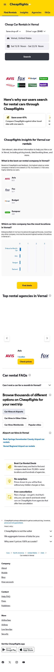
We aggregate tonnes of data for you (28, 536)
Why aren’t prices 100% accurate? (28, 541)
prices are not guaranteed (13, 523)
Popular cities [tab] (35, 425)
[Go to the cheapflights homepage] (20, 4)
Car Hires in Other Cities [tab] (15, 418)
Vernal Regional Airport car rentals (19, 446)
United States (32, 553)
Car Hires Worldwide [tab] (14, 425)
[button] (5, 4)
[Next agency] (47, 338)
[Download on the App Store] (26, 649)
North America (18, 553)
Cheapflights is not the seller (28, 531)
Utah (42, 553)
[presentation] (50, 295)
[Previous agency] (7, 338)
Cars (8, 553)
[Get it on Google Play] (9, 649)
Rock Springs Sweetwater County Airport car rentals (23, 440)
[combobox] (13, 31)
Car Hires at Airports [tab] (13, 411)
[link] (27, 285)
